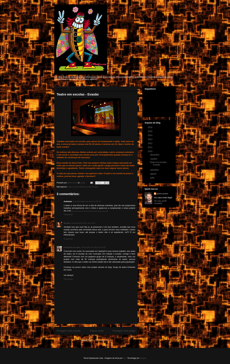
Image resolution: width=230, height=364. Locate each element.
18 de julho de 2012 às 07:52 (93, 247)
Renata (67, 223)
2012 (150, 143)
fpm (124, 358)
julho (152, 178)
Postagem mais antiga (124, 331)
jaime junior (162, 193)
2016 (150, 127)
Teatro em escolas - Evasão (158, 163)
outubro (154, 159)
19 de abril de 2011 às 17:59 (83, 223)
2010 (150, 151)
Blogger (143, 358)
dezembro (155, 155)
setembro (154, 170)
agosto (153, 174)
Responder (68, 214)
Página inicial (96, 331)
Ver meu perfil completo (160, 202)
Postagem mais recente (69, 331)
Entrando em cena (72, 247)
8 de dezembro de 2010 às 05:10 (87, 201)
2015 (150, 131)
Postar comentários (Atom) (99, 340)
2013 (150, 139)
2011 (150, 147)
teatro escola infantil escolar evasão (83, 187)
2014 (150, 135)
